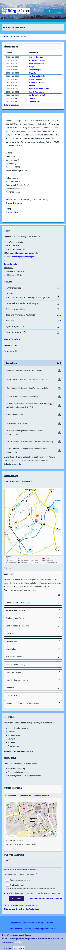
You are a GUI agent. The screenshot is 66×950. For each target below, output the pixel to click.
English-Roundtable (36, 92)
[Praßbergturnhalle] (33, 672)
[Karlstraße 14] (33, 634)
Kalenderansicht (11, 105)
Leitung (9, 153)
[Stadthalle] (33, 688)
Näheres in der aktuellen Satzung (18, 751)
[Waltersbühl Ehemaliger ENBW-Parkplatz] (33, 703)
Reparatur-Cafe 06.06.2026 (39, 89)
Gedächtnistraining (36, 63)
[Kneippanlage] (33, 641)
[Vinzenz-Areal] (33, 696)
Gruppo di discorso (14, 203)
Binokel (32, 86)
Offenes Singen (35, 70)
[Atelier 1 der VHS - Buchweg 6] (33, 603)
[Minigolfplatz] (33, 649)
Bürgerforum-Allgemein (20, 880)
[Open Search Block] (49, 11)
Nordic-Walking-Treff (37, 60)
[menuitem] (15, 923)
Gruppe (9, 212)
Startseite (5, 36)
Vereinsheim (10, 795)
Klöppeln (32, 73)
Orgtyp (8, 208)
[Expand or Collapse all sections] (59, 595)
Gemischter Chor (35, 79)
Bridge (31, 67)
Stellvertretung (12, 178)
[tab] (11, 795)
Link (59, 315)
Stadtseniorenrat (17, 885)
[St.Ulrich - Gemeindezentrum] (33, 680)
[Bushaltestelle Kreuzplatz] (33, 610)
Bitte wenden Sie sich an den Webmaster (22, 909)
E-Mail (6, 860)
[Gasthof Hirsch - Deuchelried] (33, 626)
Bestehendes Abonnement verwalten (46, 898)
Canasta (32, 98)
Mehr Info (18, 942)
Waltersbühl (25, 795)
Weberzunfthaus (41, 795)
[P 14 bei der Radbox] (33, 657)
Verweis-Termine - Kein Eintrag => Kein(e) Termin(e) (27, 199)
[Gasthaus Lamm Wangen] (33, 618)
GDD (16, 212)
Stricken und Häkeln (37, 76)
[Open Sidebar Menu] (59, 11)
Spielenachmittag (36, 57)
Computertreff (34, 101)
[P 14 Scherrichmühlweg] (33, 665)
